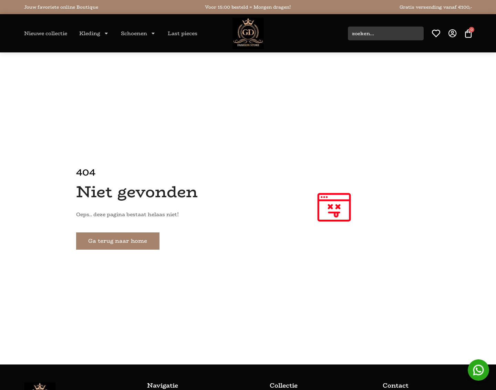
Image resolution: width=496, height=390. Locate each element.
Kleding (94, 33)
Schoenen (138, 33)
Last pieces (182, 33)
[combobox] (386, 33)
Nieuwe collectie (45, 33)
